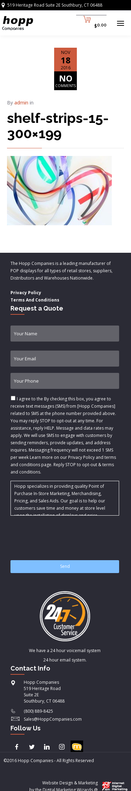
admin (21, 102)
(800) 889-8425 (38, 711)
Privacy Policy (25, 293)
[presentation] (63, 533)
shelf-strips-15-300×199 (58, 125)
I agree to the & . (63, 435)
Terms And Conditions (34, 300)
